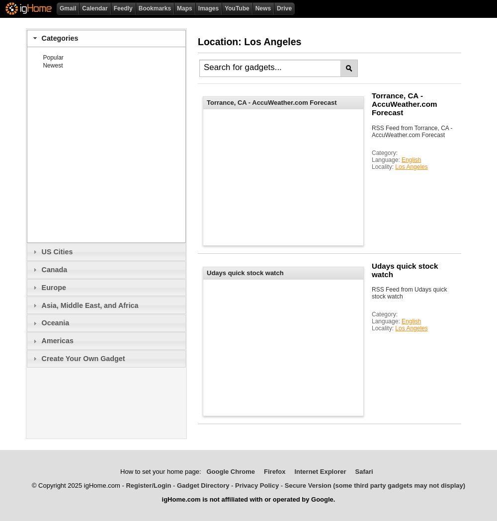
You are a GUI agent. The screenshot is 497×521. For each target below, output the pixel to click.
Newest (53, 65)
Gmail (68, 8)
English (411, 159)
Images (208, 8)
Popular (53, 57)
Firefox (274, 471)
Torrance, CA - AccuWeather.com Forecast (404, 104)
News (263, 8)
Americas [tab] (52, 341)
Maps (184, 8)
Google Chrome (230, 471)
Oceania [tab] (50, 323)
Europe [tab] (48, 288)
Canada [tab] (49, 270)
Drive (284, 8)
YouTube (237, 8)
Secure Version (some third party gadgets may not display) (375, 485)
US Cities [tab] (52, 252)
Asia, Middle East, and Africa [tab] (84, 305)
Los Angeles (411, 166)
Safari (364, 471)
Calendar (94, 8)
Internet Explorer (320, 471)
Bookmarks (155, 8)
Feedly (123, 8)
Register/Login (148, 485)
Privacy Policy (257, 485)
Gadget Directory (203, 485)
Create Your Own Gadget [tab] (78, 359)
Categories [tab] (54, 38)
